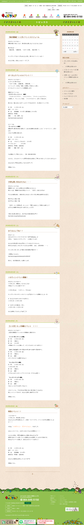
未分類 (65, 91)
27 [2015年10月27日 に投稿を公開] (65, 48)
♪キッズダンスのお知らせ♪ (71, 60)
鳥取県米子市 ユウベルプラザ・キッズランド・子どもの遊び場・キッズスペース (9, 15)
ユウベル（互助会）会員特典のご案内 (68, 502)
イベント (62, 496)
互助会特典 (79, 1)
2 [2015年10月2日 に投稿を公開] (72, 37)
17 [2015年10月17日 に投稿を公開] (74, 42)
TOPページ (52, 496)
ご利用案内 (52, 502)
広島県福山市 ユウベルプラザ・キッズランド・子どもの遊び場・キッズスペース (13, 498)
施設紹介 (52, 498)
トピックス (56, 1)
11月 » (75, 51)
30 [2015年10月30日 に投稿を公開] (72, 48)
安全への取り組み (72, 1)
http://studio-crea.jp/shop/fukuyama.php (18, 216)
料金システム (53, 500)
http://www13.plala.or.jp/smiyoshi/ (17, 118)
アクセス (28, 503)
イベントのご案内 (68, 84)
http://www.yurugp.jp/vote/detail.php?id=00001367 (21, 256)
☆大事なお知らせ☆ (69, 63)
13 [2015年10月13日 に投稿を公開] (65, 42)
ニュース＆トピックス (69, 89)
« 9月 (64, 51)
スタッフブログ (63, 1)
